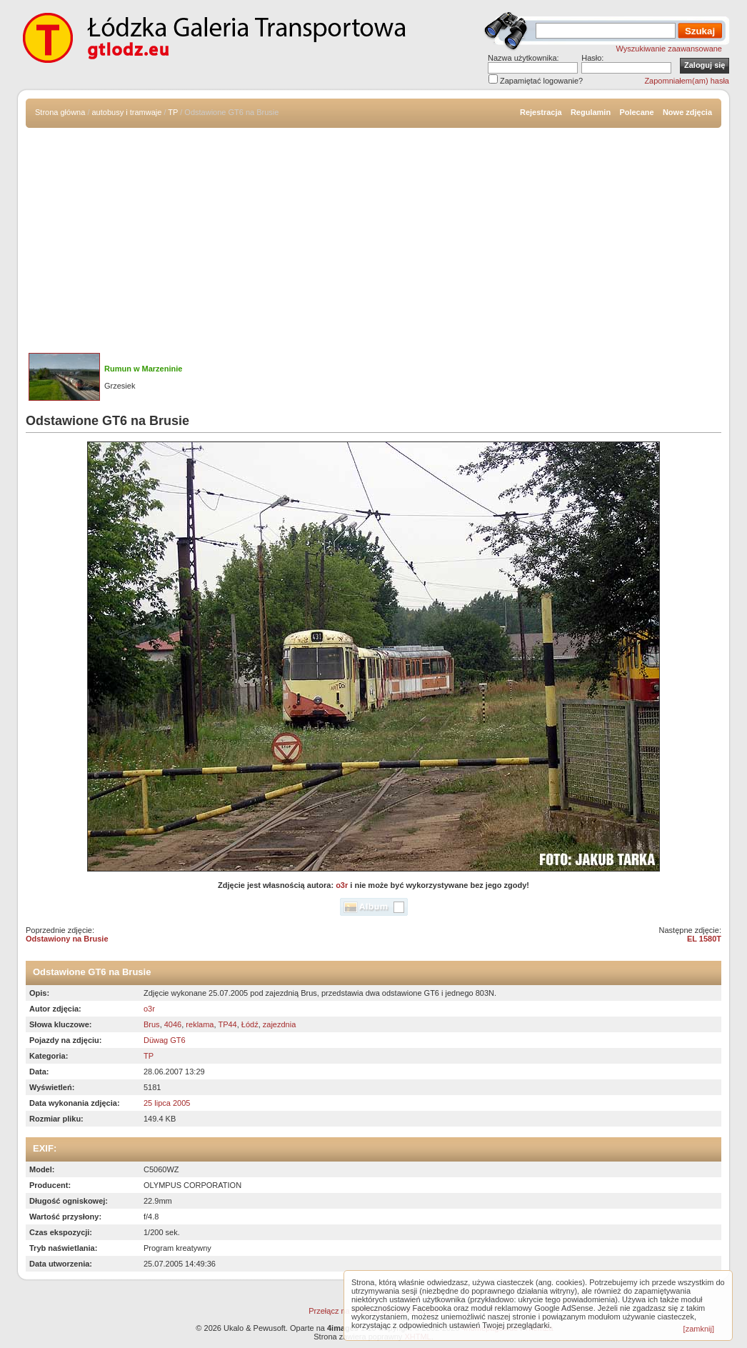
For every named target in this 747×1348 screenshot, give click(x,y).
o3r (342, 885)
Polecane (636, 112)
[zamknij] (698, 1328)
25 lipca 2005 (167, 1103)
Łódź (250, 1024)
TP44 (227, 1024)
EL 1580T (704, 938)
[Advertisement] (373, 235)
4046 (172, 1024)
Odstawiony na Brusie (67, 938)
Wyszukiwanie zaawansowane (669, 48)
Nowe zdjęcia (687, 112)
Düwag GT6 (165, 1040)
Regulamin (591, 112)
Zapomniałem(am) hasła (686, 80)
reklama (200, 1024)
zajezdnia (279, 1024)
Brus (152, 1024)
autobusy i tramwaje (127, 112)
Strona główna (60, 112)
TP (173, 112)
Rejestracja (541, 112)
